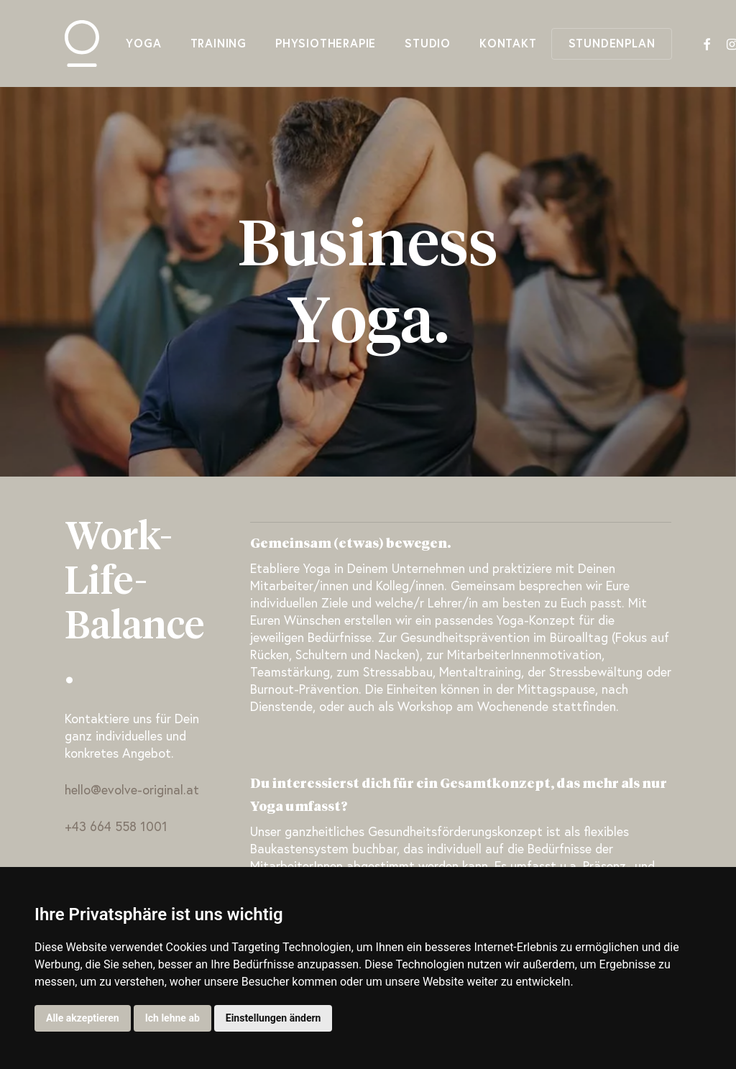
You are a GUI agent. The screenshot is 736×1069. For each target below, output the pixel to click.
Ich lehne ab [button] (172, 1018)
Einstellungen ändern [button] (273, 1018)
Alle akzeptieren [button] (82, 1018)
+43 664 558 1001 (116, 827)
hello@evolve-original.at (132, 790)
